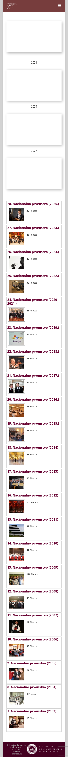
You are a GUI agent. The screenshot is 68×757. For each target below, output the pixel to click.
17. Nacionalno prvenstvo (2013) (32, 471)
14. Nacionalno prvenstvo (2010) (32, 543)
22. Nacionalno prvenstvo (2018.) (33, 351)
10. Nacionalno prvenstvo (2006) (32, 639)
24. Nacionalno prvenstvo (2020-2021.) (32, 302)
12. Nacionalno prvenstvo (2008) (32, 591)
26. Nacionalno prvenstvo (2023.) (33, 252)
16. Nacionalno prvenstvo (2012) (32, 495)
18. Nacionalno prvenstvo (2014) (32, 447)
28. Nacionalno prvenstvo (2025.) (33, 204)
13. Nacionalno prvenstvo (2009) (32, 567)
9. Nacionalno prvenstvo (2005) (31, 663)
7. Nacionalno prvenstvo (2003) (31, 711)
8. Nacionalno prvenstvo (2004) (31, 687)
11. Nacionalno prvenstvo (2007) (32, 615)
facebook (16, 751)
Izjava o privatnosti (17, 748)
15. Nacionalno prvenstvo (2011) (32, 519)
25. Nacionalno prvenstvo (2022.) (33, 276)
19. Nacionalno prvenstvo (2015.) (33, 423)
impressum (17, 754)
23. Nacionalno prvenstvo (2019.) (33, 327)
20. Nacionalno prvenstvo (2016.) (33, 399)
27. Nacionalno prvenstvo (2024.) (33, 228)
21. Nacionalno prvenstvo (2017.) (33, 375)
